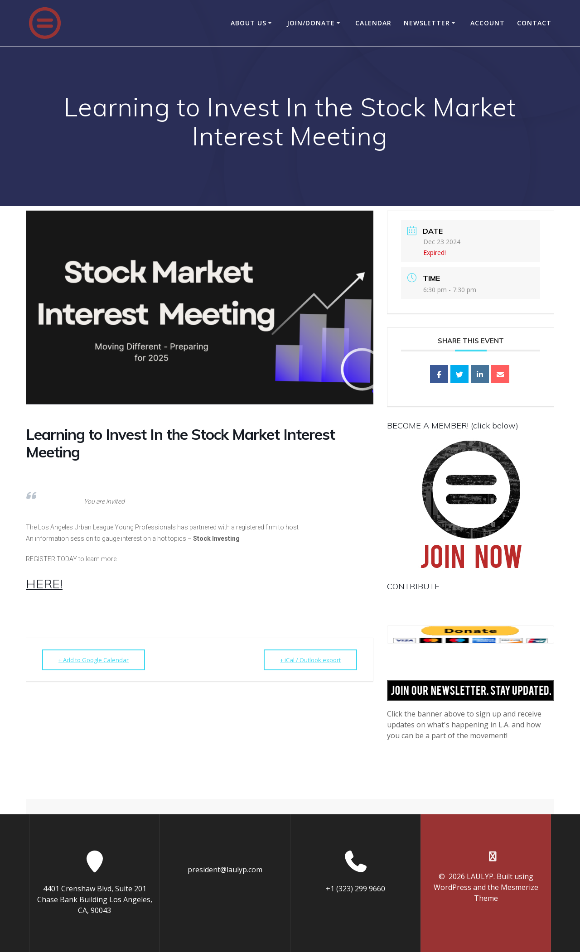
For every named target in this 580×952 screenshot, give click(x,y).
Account (487, 23)
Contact (534, 23)
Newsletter (427, 23)
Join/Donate (311, 23)
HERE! (44, 583)
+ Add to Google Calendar (93, 660)
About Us (248, 23)
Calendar (373, 23)
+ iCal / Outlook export (310, 660)
